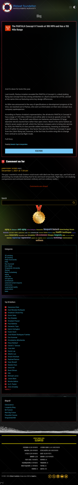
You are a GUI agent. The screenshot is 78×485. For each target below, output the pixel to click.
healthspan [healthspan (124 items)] (66, 232)
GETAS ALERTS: (44, 450)
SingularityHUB (10, 418)
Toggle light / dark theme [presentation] (74, 7)
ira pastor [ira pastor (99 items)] (31, 235)
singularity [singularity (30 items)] (40, 238)
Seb (9, 373)
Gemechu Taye (14, 144)
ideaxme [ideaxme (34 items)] (7, 235)
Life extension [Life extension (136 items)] (41, 235)
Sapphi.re (33, 476)
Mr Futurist (9, 410)
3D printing (9, 256)
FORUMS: (34, 469)
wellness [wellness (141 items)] (39, 240)
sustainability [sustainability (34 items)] (50, 238)
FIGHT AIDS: (28, 460)
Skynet (7, 270)
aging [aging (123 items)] (7, 229)
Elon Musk (8, 266)
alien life (8, 277)
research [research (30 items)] (33, 238)
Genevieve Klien (13, 307)
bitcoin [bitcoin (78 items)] (72, 230)
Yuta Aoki (11, 348)
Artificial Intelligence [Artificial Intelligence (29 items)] (31, 230)
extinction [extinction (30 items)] (41, 232)
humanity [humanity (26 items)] (74, 232)
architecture (9, 281)
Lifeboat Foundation (15, 476)
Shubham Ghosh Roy (15, 313)
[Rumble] (66, 476)
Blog (39, 16)
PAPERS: (42, 466)
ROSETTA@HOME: (26, 466)
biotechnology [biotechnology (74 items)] (64, 230)
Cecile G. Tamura (14, 346)
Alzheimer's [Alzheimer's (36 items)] (14, 230)
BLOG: (41, 453)
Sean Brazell (12, 362)
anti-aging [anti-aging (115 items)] (22, 229)
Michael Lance (13, 376)
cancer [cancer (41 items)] (16, 233)
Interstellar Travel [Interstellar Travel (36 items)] (23, 235)
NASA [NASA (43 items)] (63, 235)
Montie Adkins (13, 381)
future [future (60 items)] (46, 233)
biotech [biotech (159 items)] (55, 229)
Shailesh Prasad (14, 321)
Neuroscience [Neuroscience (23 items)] (68, 235)
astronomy (8, 285)
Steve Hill (11, 368)
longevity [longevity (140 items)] (58, 235)
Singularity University (12, 268)
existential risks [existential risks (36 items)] (34, 233)
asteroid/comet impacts (13, 283)
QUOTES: (42, 469)
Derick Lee (11, 351)
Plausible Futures (11, 415)
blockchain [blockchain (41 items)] (6, 233)
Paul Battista (12, 324)
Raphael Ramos (13, 359)
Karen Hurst (12, 332)
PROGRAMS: (43, 463)
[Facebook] (49, 476)
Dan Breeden (12, 318)
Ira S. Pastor (12, 384)
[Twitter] (54, 476)
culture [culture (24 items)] (26, 232)
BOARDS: (42, 456)
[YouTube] (62, 476)
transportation (24, 144)
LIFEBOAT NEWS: (44, 447)
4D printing (9, 258)
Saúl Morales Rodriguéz (16, 310)
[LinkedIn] (58, 476)
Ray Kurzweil (9, 264)
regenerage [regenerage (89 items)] (16, 238)
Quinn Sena (12, 315)
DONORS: (32, 456)
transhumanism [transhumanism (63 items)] (67, 238)
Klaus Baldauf (13, 343)
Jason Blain (12, 379)
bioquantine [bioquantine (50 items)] (39, 230)
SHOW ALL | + (8, 389)
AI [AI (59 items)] (10, 230)
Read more (39, 151)
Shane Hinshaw (13, 357)
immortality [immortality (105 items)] (13, 235)
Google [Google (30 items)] (53, 232)
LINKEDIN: (26, 450)
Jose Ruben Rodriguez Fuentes (19, 335)
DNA (6, 262)
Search (73, 202)
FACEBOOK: (26, 447)
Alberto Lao (12, 354)
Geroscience (9, 405)
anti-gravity (9, 279)
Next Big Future (10, 413)
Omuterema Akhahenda (16, 340)
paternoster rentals (9, 168)
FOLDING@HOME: (26, 463)
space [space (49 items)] (44, 238)
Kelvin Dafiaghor (14, 329)
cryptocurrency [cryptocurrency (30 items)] (21, 232)
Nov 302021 (8, 28)
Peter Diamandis (11, 260)
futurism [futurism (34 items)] (50, 233)
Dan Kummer (12, 337)
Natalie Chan (12, 365)
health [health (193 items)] (59, 232)
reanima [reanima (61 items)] (9, 238)
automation (9, 289)
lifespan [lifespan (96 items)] (51, 235)
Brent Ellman (12, 370)
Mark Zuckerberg (11, 272)
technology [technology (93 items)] (58, 238)
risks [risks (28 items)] (36, 238)
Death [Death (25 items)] (29, 232)
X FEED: (27, 453)
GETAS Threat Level (39, 440)
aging (7, 274)
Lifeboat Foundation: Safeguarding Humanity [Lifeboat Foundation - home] (34, 7)
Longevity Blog (10, 407)
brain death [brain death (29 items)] (11, 232)
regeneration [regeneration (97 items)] (26, 238)
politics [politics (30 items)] (72, 235)
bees (6, 291)
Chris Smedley (13, 387)
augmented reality (11, 287)
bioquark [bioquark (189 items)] (48, 229)
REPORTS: (42, 460)
